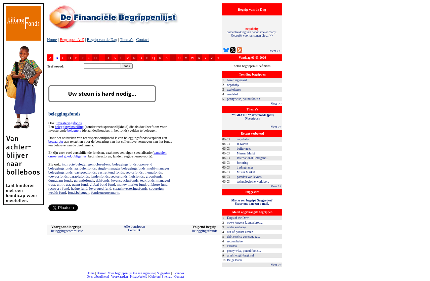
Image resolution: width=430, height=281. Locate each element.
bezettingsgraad (237, 80)
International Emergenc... (253, 158)
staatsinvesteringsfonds (130, 188)
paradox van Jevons (249, 177)
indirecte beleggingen (78, 164)
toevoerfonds (58, 176)
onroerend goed (59, 156)
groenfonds (154, 176)
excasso (232, 246)
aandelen (160, 152)
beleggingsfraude (205, 231)
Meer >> (275, 51)
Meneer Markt (246, 153)
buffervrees (244, 148)
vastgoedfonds (85, 172)
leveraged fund (100, 188)
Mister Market (246, 172)
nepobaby (233, 85)
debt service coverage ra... (243, 236)
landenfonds (100, 176)
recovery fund (58, 188)
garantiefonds (84, 180)
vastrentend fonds (111, 172)
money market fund (131, 184)
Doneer (100, 273)
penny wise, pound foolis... (244, 250)
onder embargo (236, 227)
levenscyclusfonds (124, 180)
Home (52, 39)
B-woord (242, 144)
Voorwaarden (119, 276)
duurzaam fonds (60, 180)
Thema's (126, 39)
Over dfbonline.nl (98, 276)
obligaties (79, 156)
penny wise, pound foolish (243, 99)
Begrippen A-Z (72, 39)
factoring (242, 163)
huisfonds (136, 176)
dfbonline (423, 279)
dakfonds (102, 180)
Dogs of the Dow (238, 218)
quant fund (80, 184)
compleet (3, 279)
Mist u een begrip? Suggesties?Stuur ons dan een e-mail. (251, 202)
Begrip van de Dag (102, 39)
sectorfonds (134, 172)
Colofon (154, 276)
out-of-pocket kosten (240, 232)
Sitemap (167, 276)
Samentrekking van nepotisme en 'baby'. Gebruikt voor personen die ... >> (252, 32)
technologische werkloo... (253, 181)
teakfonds (147, 180)
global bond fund (102, 184)
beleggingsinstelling (69, 127)
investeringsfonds (69, 123)
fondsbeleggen (78, 192)
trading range (245, 167)
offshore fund (157, 184)
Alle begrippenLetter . (134, 228)
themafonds (153, 172)
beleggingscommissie (67, 231)
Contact (142, 39)
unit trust (63, 184)
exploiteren (234, 89)
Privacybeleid (138, 276)
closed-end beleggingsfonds (116, 164)
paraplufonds (79, 176)
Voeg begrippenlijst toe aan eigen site (131, 273)
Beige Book (234, 260)
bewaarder (55, 141)
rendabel (232, 94)
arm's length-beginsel (240, 255)
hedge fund (79, 188)
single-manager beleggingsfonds (122, 168)
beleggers (74, 130)
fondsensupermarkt (105, 192)
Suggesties (163, 273)
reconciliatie (235, 241)
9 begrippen (252, 116)
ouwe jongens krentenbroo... (245, 222)
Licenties (178, 273)
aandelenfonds (85, 168)
